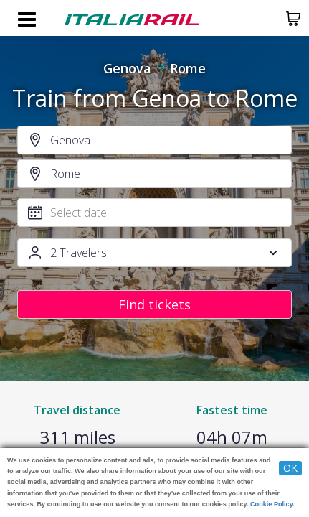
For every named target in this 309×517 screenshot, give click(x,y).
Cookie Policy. (272, 504)
